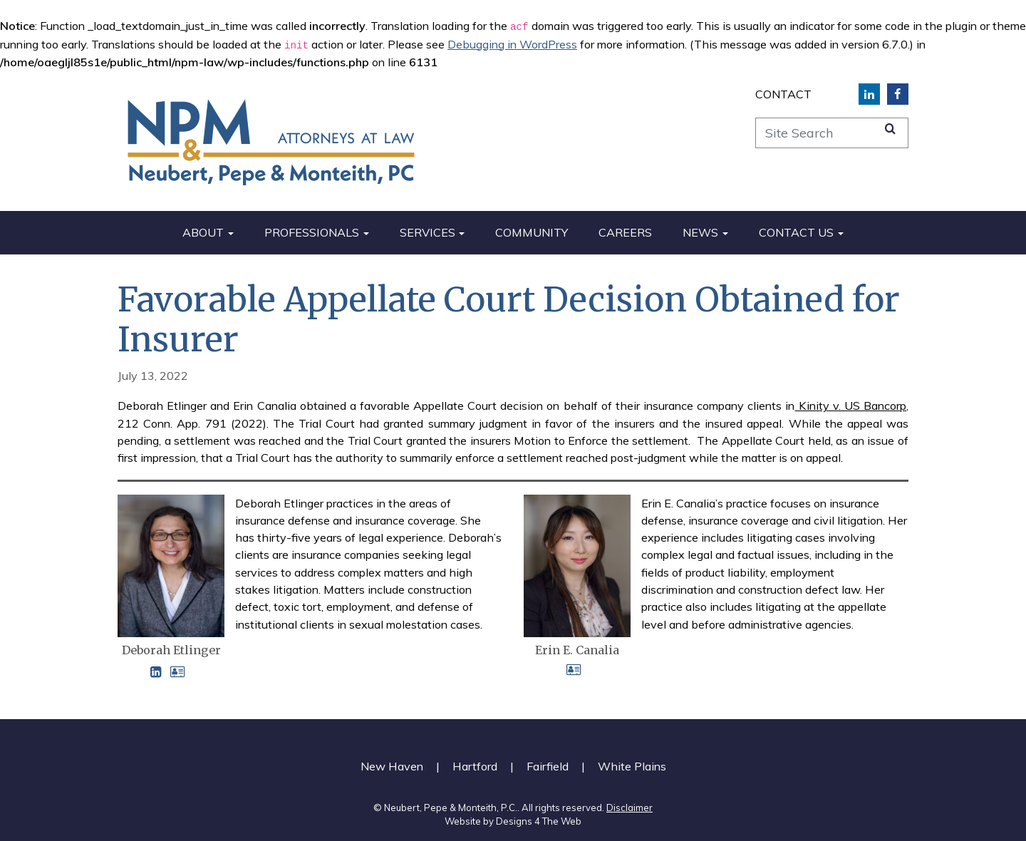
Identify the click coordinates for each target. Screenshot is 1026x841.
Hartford (474, 766)
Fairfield (548, 766)
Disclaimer (629, 807)
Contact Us (796, 232)
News (700, 232)
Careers (625, 232)
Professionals (311, 232)
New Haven (392, 766)
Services (427, 232)
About (203, 232)
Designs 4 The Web (538, 821)
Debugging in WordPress (512, 44)
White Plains (632, 766)
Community (531, 232)
